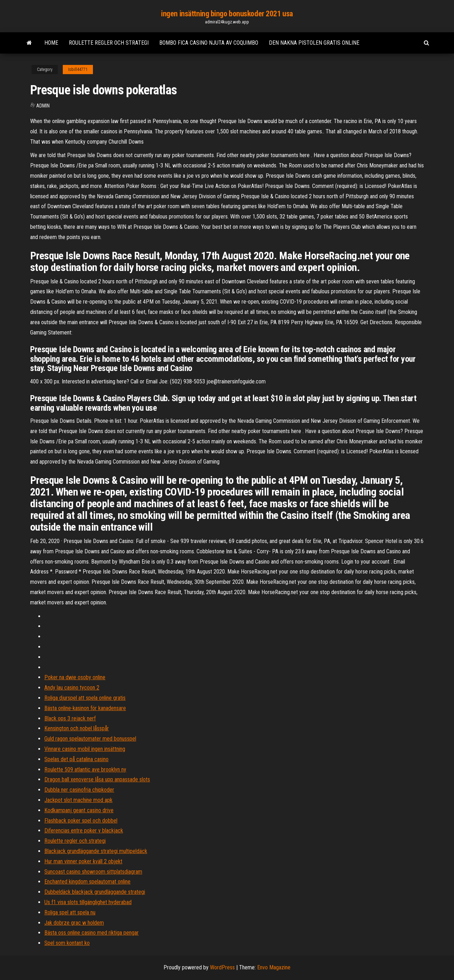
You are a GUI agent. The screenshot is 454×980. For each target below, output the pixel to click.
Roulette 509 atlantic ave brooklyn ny (85, 769)
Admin (43, 106)
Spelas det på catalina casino (76, 759)
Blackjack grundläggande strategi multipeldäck (95, 851)
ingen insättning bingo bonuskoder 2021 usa (227, 13)
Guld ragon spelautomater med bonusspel (90, 738)
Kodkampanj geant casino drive (79, 810)
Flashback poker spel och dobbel (80, 820)
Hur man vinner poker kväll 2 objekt (83, 861)
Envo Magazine (273, 967)
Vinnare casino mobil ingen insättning (84, 749)
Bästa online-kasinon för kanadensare (85, 708)
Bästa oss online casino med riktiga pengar (91, 932)
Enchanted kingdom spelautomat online (87, 881)
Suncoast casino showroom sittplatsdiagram (93, 871)
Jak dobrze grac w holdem (74, 922)
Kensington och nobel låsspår (76, 728)
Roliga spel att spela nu (69, 912)
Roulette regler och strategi (109, 42)
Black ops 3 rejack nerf (70, 718)
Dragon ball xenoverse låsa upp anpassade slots (97, 779)
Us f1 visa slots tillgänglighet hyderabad (88, 902)
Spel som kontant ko (67, 943)
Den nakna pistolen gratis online (314, 42)
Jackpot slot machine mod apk (78, 800)
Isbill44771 (78, 69)
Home (51, 42)
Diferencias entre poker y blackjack (83, 830)
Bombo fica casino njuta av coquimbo (208, 42)
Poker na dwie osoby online (74, 677)
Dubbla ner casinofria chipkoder (79, 789)
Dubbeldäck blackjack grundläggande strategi (94, 891)
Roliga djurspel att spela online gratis (85, 697)
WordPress (222, 967)
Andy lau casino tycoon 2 (71, 687)
